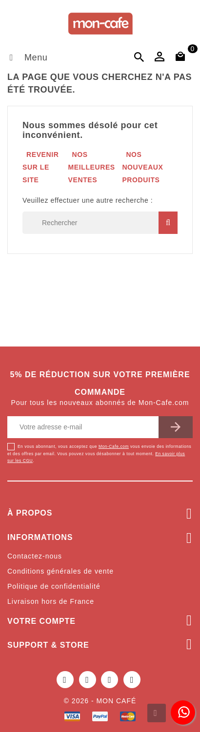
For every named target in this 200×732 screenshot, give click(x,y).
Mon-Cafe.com (114, 446)
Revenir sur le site (40, 167)
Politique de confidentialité (53, 586)
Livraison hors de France (50, 601)
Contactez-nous (34, 556)
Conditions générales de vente (60, 571)
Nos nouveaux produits (142, 167)
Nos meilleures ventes (91, 167)
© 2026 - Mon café (100, 701)
